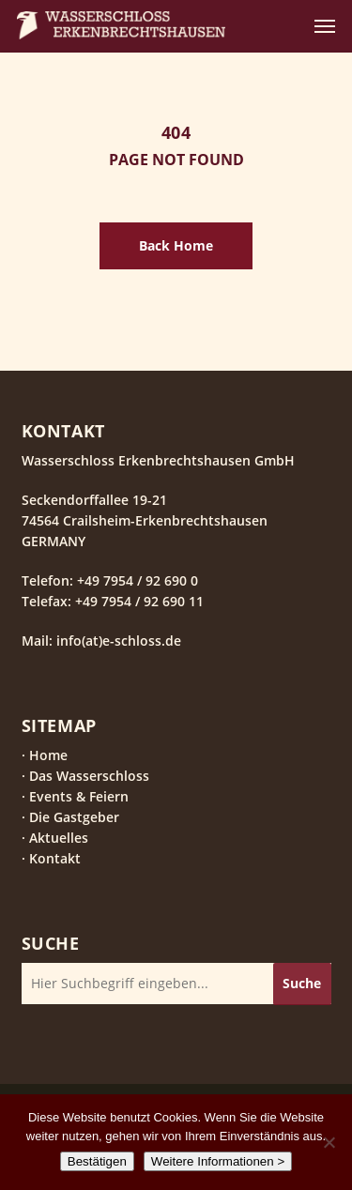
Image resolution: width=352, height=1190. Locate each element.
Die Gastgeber (74, 817)
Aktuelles (58, 838)
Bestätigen (97, 1161)
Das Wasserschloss (89, 776)
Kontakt (55, 858)
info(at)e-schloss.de (117, 640)
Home (48, 755)
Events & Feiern (79, 796)
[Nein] (328, 1142)
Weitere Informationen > (217, 1161)
